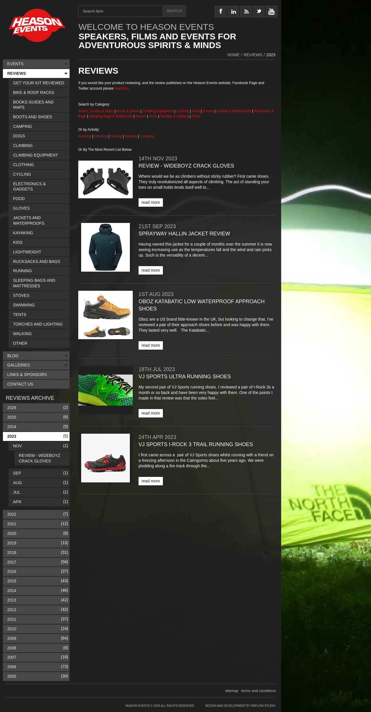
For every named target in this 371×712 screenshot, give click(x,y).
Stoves (141, 116)
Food (196, 111)
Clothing (183, 111)
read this (121, 88)
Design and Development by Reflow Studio (240, 705)
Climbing (101, 136)
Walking (131, 136)
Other (196, 116)
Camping (147, 136)
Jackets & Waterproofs (233, 111)
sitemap (232, 691)
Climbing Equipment (157, 111)
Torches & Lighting (174, 116)
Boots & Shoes (128, 111)
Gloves (208, 111)
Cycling (116, 136)
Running (85, 136)
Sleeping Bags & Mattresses (111, 116)
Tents (153, 116)
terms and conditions (258, 691)
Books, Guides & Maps (96, 111)
